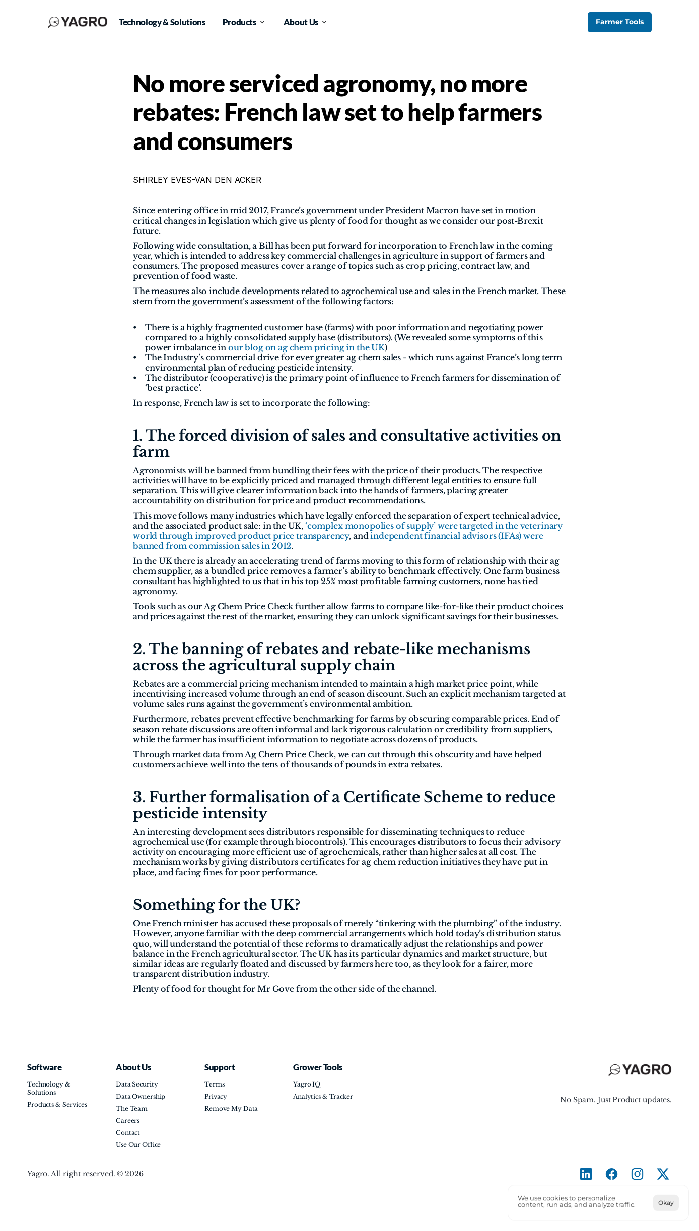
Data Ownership (140, 1096)
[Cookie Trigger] (350, 1203)
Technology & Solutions (49, 1088)
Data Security (137, 1084)
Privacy (215, 1096)
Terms (214, 1084)
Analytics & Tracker (323, 1096)
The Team (132, 1108)
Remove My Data (231, 1108)
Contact (128, 1132)
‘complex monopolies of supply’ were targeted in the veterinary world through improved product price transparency (349, 531)
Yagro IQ (306, 1084)
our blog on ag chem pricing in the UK (306, 347)
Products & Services (57, 1104)
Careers (127, 1120)
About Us (133, 1067)
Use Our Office (138, 1144)
